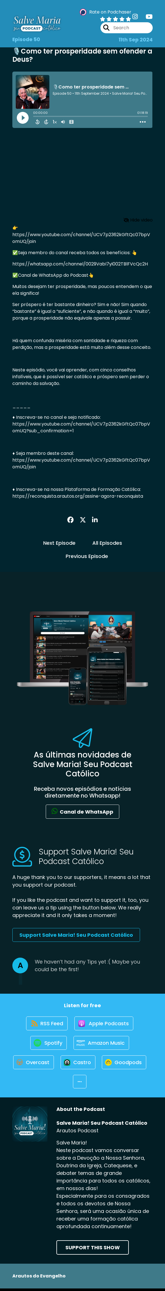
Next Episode (59, 542)
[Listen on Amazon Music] (102, 1044)
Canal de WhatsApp (82, 811)
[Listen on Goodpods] (69, 1084)
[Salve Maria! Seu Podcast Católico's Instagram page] (135, 16)
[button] (105, 1084)
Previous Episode (87, 556)
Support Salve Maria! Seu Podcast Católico (76, 934)
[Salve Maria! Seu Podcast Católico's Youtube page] (146, 16)
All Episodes (107, 542)
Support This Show (92, 1250)
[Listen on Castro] (104, 1064)
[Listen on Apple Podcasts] (104, 1024)
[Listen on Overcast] (58, 1064)
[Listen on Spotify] (48, 1044)
